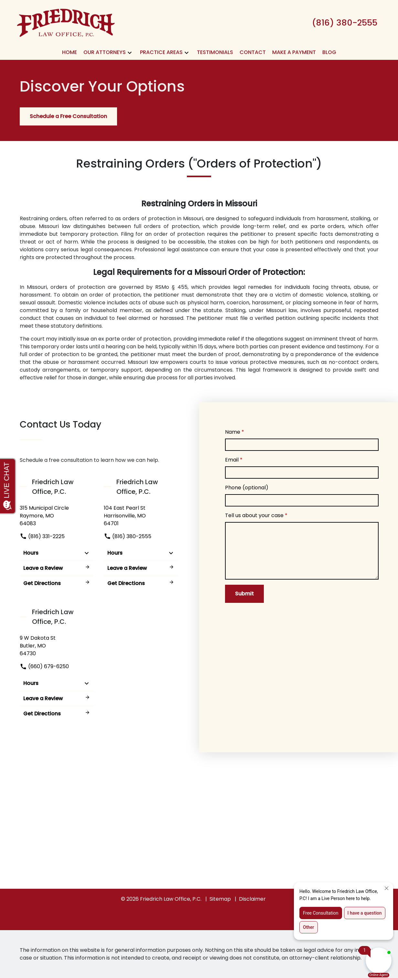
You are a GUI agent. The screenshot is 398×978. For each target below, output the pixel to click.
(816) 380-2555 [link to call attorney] (127, 536)
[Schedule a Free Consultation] (68, 116)
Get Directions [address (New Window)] (57, 583)
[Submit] (244, 594)
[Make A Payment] (294, 52)
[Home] (69, 52)
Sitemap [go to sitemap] (220, 899)
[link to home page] (66, 22)
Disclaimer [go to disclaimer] (252, 899)
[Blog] (329, 52)
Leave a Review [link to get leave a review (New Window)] (57, 568)
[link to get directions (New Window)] (57, 515)
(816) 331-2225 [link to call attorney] (42, 536)
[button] (130, 53)
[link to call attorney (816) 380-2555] (344, 22)
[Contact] (253, 52)
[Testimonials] (215, 52)
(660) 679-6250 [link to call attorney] (44, 666)
